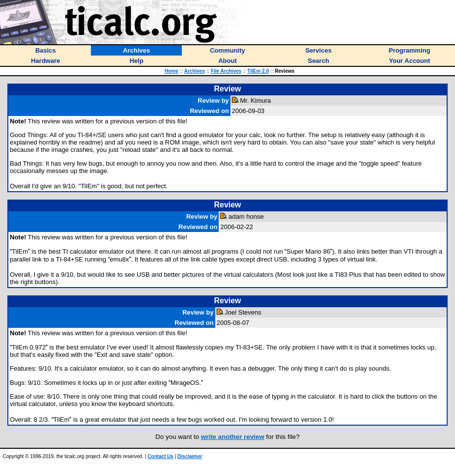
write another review (232, 436)
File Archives (226, 71)
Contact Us (160, 456)
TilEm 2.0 (258, 71)
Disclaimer (189, 456)
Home (171, 71)
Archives (194, 71)
